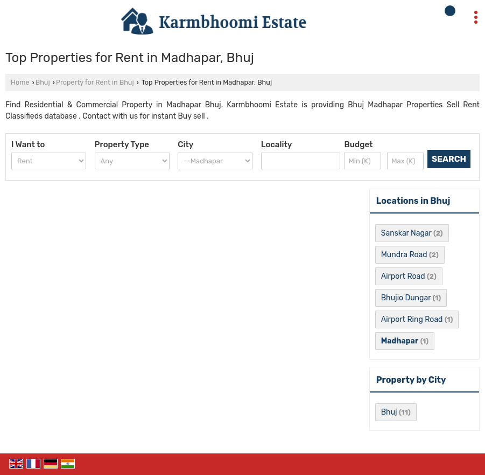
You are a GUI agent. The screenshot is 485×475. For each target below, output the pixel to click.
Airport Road (403, 276)
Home (20, 82)
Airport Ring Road (412, 319)
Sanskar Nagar (406, 233)
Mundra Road (404, 254)
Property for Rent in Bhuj (95, 82)
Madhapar (399, 341)
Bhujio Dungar (406, 297)
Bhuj (43, 82)
